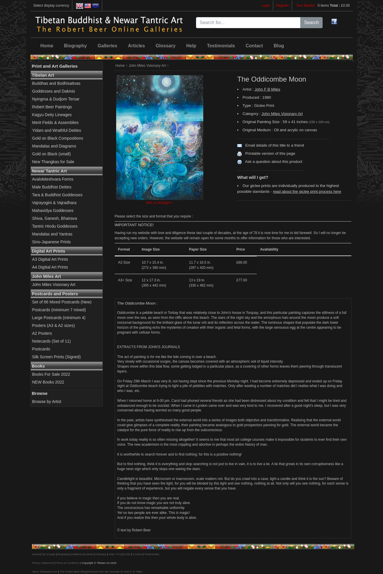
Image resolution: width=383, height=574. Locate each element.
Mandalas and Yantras (52, 234)
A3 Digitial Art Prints (50, 259)
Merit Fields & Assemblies (55, 122)
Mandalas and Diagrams (54, 146)
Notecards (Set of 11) (51, 341)
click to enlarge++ (159, 203)
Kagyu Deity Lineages (52, 114)
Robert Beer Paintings (52, 107)
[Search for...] (248, 22)
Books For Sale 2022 (51, 374)
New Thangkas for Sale (53, 161)
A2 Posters (42, 333)
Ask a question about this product (273, 161)
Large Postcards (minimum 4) (59, 317)
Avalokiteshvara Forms (52, 179)
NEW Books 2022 (48, 382)
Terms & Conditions (68, 563)
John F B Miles (267, 89)
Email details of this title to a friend (274, 145)
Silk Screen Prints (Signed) (56, 357)
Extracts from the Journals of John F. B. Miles (115, 571)
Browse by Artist (46, 401)
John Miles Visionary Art (53, 284)
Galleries (107, 45)
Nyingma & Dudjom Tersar (56, 99)
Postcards (41, 349)
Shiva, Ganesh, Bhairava (54, 218)
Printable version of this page (270, 153)
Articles (136, 45)
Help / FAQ (115, 554)
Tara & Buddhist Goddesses (57, 194)
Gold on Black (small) (51, 154)
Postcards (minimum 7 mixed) (59, 309)
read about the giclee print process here (307, 191)
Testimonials (221, 45)
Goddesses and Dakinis (53, 91)
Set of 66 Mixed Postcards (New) (62, 302)
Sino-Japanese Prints (51, 242)
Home (46, 45)
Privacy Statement (43, 563)
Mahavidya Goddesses (52, 210)
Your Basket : (307, 5)
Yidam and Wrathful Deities (56, 130)
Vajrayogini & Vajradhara (54, 202)
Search (311, 22)
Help (191, 45)
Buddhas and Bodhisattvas (56, 83)
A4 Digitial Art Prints (50, 267)
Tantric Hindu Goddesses (55, 226)
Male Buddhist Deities (51, 187)
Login (265, 5)
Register (282, 5)
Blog (279, 45)
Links (127, 554)
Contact (254, 45)
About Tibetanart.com (45, 571)
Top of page (48, 554)
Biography (75, 45)
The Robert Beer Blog (73, 571)
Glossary (165, 45)
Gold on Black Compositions (57, 138)
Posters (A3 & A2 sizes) (53, 325)
